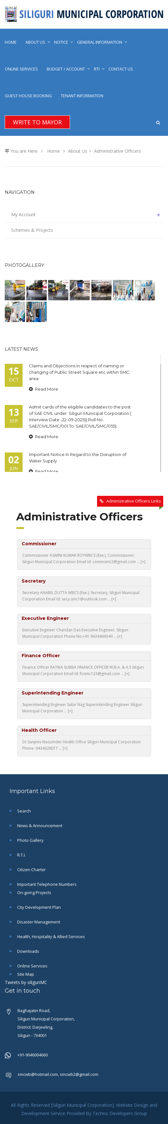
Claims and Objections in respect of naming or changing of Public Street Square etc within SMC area (79, 372)
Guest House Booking (28, 96)
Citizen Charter (31, 869)
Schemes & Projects (32, 230)
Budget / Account (66, 69)
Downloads (27, 951)
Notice (61, 42)
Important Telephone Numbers (46, 884)
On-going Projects (33, 892)
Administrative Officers (117, 151)
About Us (35, 42)
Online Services (21, 69)
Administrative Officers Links (133, 501)
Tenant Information (82, 96)
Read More (43, 389)
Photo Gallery (30, 840)
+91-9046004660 (33, 1055)
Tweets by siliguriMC (26, 982)
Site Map (25, 974)
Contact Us (120, 69)
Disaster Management (38, 922)
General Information (99, 42)
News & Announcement (39, 825)
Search (23, 811)
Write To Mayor (37, 122)
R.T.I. (21, 855)
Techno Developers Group (120, 1113)
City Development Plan (38, 907)
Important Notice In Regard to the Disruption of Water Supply (77, 457)
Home (11, 42)
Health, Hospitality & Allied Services (50, 936)
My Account (87, 214)
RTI (97, 69)
